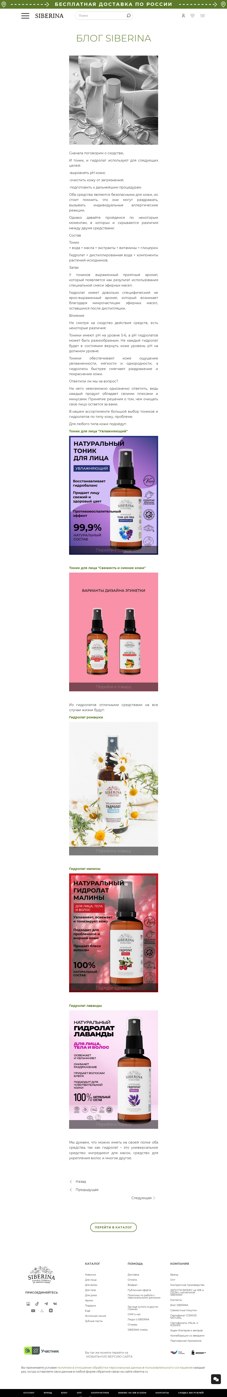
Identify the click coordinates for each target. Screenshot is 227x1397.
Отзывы (132, 1324)
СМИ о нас (134, 1314)
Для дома (91, 1295)
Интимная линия (95, 1316)
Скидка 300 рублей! (191, 1392)
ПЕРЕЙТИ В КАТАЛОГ (113, 1227)
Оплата (132, 1279)
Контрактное (100, 1392)
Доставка (133, 1274)
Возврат (133, 1285)
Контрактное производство (187, 1285)
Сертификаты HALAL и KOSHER (184, 1324)
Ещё (87, 1310)
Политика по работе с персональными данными (144, 1296)
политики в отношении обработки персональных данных (99, 1367)
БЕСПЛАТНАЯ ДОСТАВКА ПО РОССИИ (113, 4)
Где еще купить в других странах (143, 1308)
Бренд (174, 1274)
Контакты (176, 1300)
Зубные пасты (94, 1321)
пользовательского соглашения (169, 1367)
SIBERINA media (138, 1329)
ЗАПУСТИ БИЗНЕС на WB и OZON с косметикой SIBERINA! (187, 1292)
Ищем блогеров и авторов (186, 1330)
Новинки (90, 1274)
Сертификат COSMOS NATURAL (183, 1316)
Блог (64, 1392)
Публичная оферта (139, 1290)
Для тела (90, 1290)
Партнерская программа (185, 1340)
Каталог (28, 1392)
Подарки (90, 1305)
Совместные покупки (183, 1310)
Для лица (91, 1279)
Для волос (91, 1285)
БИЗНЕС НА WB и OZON (132, 1392)
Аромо (89, 1300)
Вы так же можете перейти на (109, 1354)
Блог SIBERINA (179, 1305)
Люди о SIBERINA (138, 1319)
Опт (172, 1279)
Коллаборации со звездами (187, 1335)
